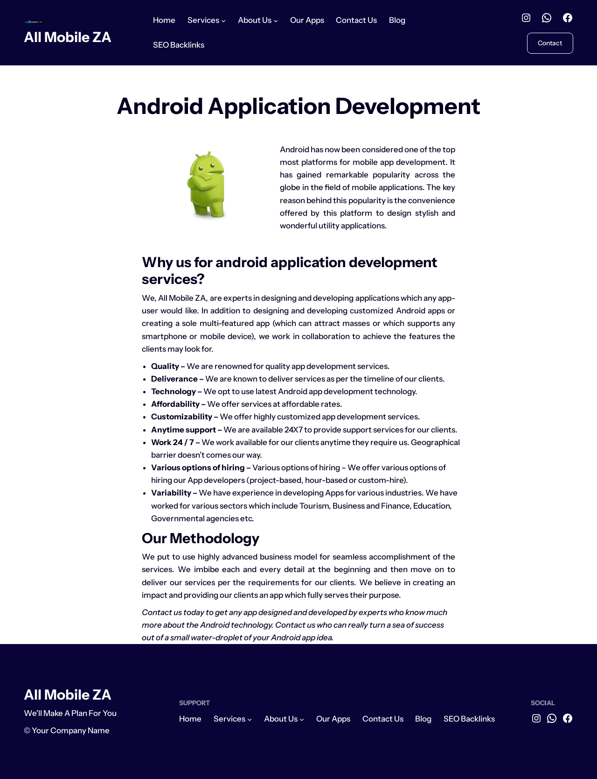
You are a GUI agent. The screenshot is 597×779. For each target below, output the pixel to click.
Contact (550, 43)
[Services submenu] (223, 20)
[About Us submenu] (275, 20)
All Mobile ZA (67, 36)
